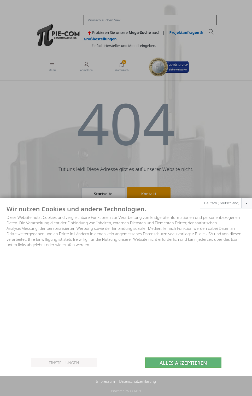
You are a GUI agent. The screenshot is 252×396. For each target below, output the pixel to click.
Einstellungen (64, 362)
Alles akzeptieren (183, 363)
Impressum (105, 381)
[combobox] (226, 203)
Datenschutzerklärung (137, 381)
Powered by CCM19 (126, 390)
